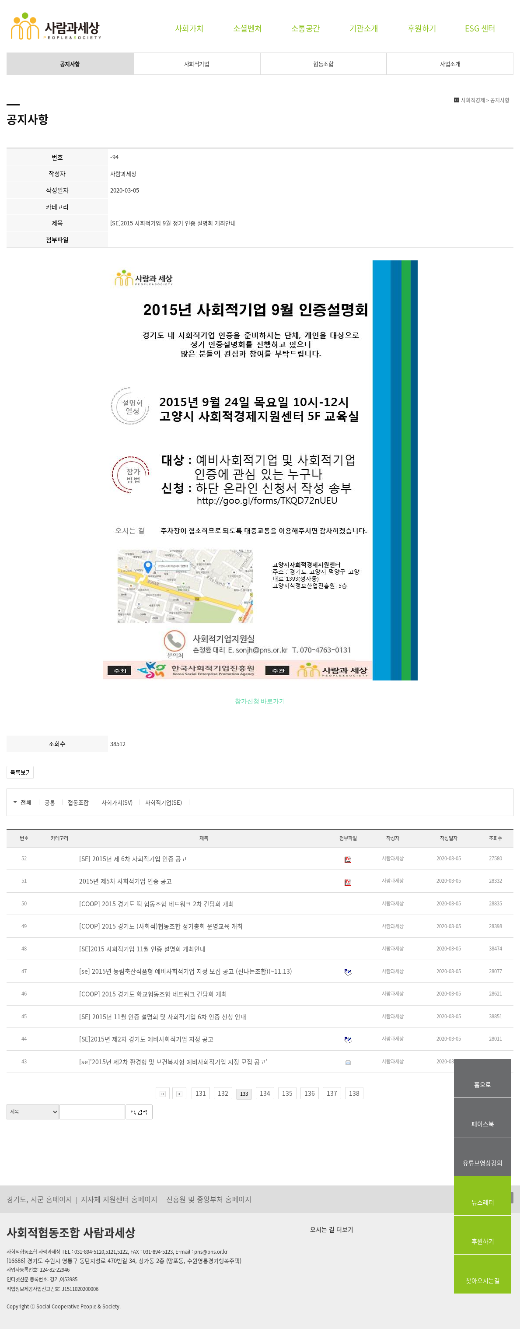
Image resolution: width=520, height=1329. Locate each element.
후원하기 (422, 28)
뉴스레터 (482, 1202)
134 (265, 1093)
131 (200, 1093)
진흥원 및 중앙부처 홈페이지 (208, 1199)
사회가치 (189, 28)
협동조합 (323, 64)
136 (309, 1093)
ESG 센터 (480, 28)
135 (287, 1093)
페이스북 (482, 1123)
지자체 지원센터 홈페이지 (119, 1199)
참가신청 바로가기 (260, 701)
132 (223, 1093)
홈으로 (482, 1084)
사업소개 (450, 64)
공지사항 (70, 64)
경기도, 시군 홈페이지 (39, 1199)
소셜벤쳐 (247, 28)
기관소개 (363, 28)
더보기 (344, 1229)
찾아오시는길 (483, 1280)
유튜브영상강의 (483, 1162)
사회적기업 (196, 64)
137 (332, 1093)
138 (354, 1093)
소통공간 (305, 28)
